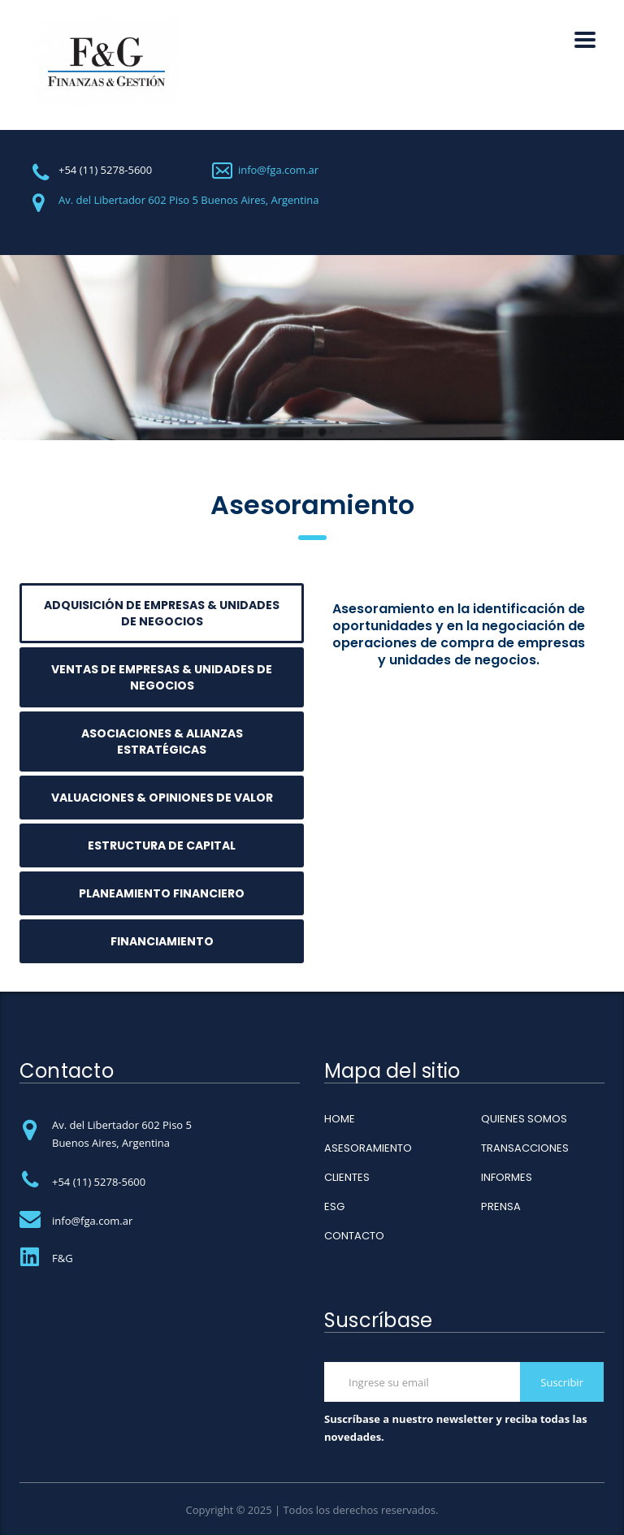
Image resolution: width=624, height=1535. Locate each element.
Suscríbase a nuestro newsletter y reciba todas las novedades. (455, 1428)
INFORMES (506, 1177)
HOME (339, 1119)
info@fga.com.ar (278, 169)
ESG (334, 1206)
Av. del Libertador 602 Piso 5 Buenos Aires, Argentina (188, 199)
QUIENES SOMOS (524, 1119)
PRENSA (501, 1206)
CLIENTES (347, 1177)
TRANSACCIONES (525, 1148)
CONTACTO (354, 1236)
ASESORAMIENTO (368, 1148)
